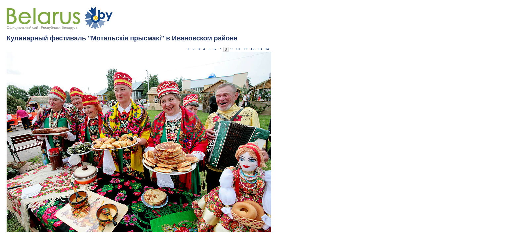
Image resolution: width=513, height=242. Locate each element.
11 (245, 49)
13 (260, 49)
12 (252, 49)
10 (238, 49)
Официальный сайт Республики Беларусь (42, 27)
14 (267, 49)
